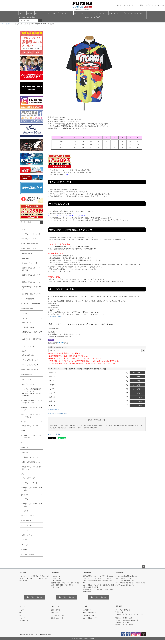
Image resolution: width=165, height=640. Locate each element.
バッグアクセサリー (29, 384)
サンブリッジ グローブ (29, 483)
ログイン (119, 5)
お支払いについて (89, 615)
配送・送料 (55, 572)
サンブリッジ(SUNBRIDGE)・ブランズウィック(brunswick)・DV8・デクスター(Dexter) (32, 392)
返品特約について (54, 410)
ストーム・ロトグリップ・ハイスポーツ (31, 437)
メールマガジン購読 (58, 615)
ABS (23, 431)
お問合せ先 (119, 572)
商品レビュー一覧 (57, 618)
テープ (24, 540)
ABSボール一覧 (27, 253)
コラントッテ (26, 520)
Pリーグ (25, 545)
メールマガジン (159, 5)
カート (134, 5)
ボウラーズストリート (81, 13)
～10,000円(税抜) (28, 299)
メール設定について (54, 316)
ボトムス (25, 452)
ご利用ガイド (149, 5)
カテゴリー (23, 606)
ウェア (21, 13)
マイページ (127, 5)
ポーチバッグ (26, 379)
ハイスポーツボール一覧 (30, 243)
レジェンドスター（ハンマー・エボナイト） (31, 416)
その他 (24, 549)
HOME (2, 24)
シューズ (46, 13)
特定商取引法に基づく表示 (30, 634)
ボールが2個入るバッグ (30, 360)
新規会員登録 (55, 610)
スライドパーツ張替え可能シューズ (31, 340)
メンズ (24, 442)
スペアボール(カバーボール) (31, 294)
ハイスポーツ (26, 322)
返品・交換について (90, 618)
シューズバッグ (27, 374)
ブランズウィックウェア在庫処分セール (31, 468)
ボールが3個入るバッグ (30, 365)
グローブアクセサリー (29, 478)
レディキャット (114, 13)
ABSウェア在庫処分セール (31, 462)
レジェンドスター (28, 516)
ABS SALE (25, 258)
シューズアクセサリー (29, 346)
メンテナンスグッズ (29, 525)
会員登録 (140, 5)
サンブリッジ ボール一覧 (31, 234)
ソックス (25, 530)
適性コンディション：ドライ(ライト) (31, 269)
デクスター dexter (28, 327)
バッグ (37, 13)
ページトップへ (143, 567)
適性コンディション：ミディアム (31, 276)
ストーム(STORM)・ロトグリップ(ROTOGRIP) (32, 402)
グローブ (56, 13)
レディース (26, 447)
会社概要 (119, 606)
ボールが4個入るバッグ (30, 369)
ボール (29, 13)
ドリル (24, 313)
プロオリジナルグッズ (92, 17)
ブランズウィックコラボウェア (133, 13)
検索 (40, 20)
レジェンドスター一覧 (29, 263)
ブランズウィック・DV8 (30, 426)
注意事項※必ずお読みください (57, 347)
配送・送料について (90, 613)
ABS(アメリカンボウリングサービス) (32, 333)
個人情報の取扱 (46, 634)
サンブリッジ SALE (29, 239)
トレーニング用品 (28, 554)
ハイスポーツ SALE (29, 248)
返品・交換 (87, 572)
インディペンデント (99, 13)
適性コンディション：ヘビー (31, 282)
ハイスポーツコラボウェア (28, 17)
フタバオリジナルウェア (30, 457)
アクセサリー (66, 13)
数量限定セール (27, 308)
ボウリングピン (27, 535)
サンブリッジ (26, 499)
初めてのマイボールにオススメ (31, 288)
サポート (87, 606)
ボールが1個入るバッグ (30, 355)
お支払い (23, 572)
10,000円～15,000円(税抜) (31, 303)
